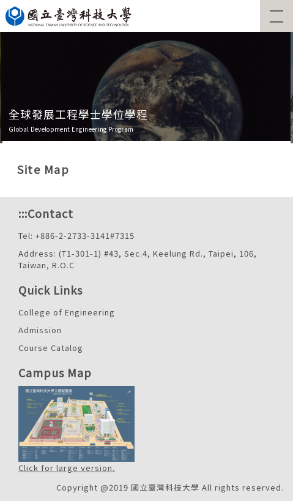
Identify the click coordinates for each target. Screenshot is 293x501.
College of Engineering (66, 312)
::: (23, 213)
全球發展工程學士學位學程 (78, 114)
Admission (40, 330)
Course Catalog (50, 347)
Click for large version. (66, 467)
